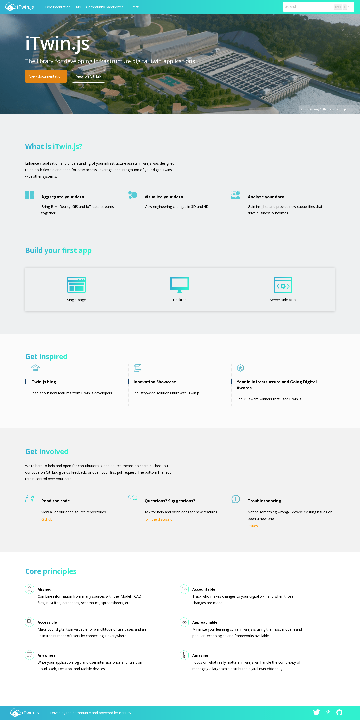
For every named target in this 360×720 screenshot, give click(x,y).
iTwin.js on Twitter (316, 712)
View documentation (46, 76)
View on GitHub (88, 76)
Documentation (58, 7)
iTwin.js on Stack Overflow (328, 712)
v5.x (132, 7)
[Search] (318, 7)
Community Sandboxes (105, 7)
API (78, 7)
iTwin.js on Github (340, 712)
